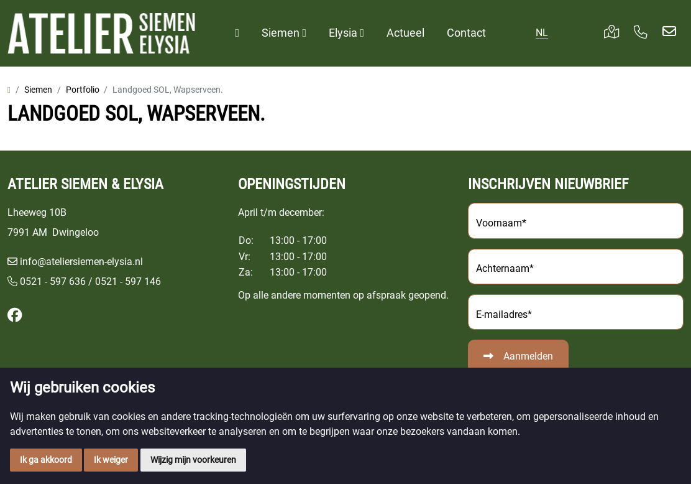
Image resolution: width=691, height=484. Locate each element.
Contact (466, 32)
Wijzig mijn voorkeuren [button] (193, 460)
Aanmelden (528, 356)
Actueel (405, 32)
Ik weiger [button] (111, 460)
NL (542, 33)
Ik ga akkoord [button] (46, 460)
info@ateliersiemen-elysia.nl (81, 262)
